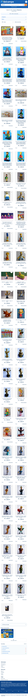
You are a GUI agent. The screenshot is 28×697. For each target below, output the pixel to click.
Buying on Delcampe (4, 679)
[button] (23, 5)
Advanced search (14, 6)
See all (25, 643)
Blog (2, 671)
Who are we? (3, 663)
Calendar (2, 672)
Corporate (3, 664)
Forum (2, 673)
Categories (4, 16)
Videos (2, 674)
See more (2, 688)
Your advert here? (13, 640)
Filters (3, 19)
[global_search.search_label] (17, 5)
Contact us (3, 667)
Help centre (3, 678)
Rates (2, 666)
